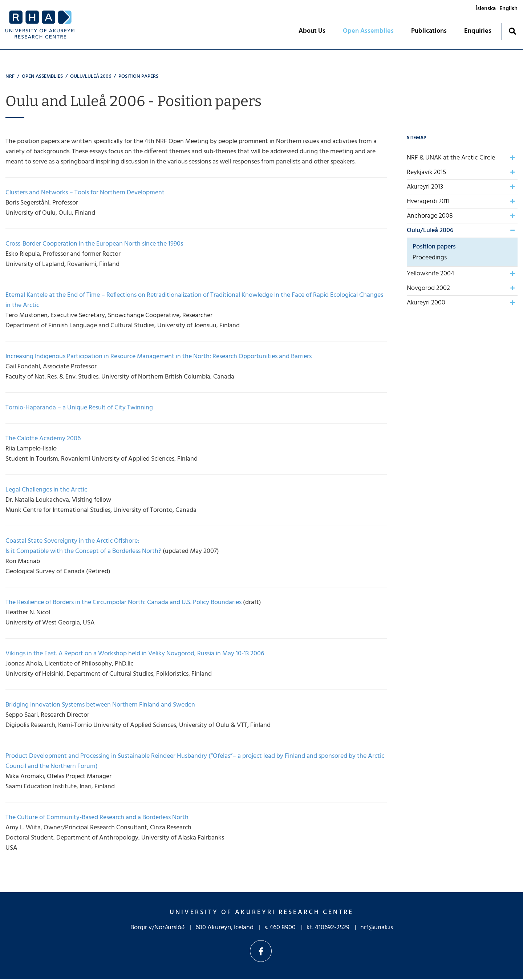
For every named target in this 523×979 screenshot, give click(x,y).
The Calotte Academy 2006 (43, 438)
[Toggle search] (512, 31)
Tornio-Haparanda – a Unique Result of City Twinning (79, 407)
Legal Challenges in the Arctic (46, 490)
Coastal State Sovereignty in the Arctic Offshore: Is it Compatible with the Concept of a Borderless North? (83, 546)
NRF (10, 76)
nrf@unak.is (376, 927)
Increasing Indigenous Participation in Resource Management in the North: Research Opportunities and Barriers (158, 356)
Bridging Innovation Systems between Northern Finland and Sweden (100, 705)
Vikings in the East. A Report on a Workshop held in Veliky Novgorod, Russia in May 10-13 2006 (134, 653)
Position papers (138, 76)
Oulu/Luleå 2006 (90, 76)
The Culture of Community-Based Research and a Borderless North (96, 817)
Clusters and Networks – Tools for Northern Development (85, 192)
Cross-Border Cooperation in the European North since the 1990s (94, 244)
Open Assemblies (42, 76)
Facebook (261, 951)
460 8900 (282, 927)
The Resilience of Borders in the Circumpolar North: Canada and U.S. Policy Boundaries (123, 602)
